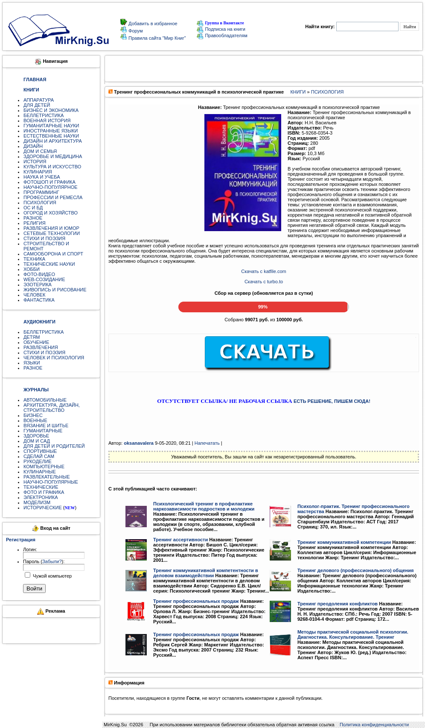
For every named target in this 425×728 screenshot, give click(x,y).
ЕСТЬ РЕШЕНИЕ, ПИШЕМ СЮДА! (332, 401)
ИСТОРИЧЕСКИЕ (42, 507)
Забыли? (52, 561)
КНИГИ (298, 91)
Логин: (30, 549)
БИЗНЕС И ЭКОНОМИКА (51, 110)
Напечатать (207, 443)
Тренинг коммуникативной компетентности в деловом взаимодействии (205, 573)
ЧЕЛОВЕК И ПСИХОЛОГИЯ (53, 357)
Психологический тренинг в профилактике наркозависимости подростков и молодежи (203, 506)
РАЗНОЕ (32, 217)
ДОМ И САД (36, 440)
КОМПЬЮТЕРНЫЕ (43, 466)
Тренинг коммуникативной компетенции (344, 542)
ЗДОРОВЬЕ (36, 435)
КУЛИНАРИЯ (37, 171)
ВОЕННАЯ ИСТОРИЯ (47, 120)
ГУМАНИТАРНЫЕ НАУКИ (51, 125)
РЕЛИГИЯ (34, 223)
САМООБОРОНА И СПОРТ (53, 253)
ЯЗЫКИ (31, 362)
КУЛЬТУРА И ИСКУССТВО (52, 166)
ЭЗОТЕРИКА (37, 284)
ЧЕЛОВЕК (34, 294)
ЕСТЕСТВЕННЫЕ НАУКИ (51, 135)
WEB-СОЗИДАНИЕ (44, 279)
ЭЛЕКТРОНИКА (40, 497)
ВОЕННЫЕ (35, 420)
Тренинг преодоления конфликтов (337, 603)
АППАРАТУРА (38, 100)
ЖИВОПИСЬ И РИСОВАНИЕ (55, 289)
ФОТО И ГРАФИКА (43, 492)
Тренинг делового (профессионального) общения (355, 570)
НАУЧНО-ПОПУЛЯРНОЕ (50, 187)
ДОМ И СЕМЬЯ (40, 151)
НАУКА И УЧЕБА (41, 176)
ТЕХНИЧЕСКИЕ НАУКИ (49, 264)
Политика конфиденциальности (374, 724)
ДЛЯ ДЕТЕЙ (36, 105)
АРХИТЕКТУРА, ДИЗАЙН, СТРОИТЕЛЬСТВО (51, 407)
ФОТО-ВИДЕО (39, 274)
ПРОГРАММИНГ (41, 192)
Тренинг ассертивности (180, 539)
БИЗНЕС (33, 415)
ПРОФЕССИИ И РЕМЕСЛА (52, 197)
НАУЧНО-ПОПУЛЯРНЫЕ (50, 481)
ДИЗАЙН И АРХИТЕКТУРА (52, 141)
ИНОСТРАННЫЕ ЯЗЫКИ (50, 130)
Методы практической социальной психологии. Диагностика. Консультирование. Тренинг (352, 634)
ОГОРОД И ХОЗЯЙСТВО (50, 212)
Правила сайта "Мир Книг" (156, 38)
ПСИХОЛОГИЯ (39, 202)
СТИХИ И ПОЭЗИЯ (44, 238)
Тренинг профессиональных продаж (196, 601)
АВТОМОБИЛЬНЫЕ (45, 399)
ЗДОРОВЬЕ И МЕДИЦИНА (52, 156)
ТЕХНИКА (34, 258)
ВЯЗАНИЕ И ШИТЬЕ (45, 425)
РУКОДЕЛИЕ (37, 461)
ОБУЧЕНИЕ (36, 342)
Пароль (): (43, 561)
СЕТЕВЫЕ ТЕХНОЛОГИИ (51, 233)
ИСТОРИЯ (34, 161)
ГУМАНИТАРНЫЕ (42, 430)
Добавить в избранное (152, 23)
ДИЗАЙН (33, 146)
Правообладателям (222, 35)
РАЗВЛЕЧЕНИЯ (40, 347)
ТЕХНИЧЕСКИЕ (40, 487)
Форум (135, 30)
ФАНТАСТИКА (39, 299)
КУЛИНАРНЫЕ (39, 471)
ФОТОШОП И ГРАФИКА (49, 182)
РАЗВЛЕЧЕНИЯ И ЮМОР (51, 228)
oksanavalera (139, 443)
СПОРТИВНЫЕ (40, 451)
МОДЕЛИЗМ (36, 502)
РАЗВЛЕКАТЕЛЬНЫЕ (46, 476)
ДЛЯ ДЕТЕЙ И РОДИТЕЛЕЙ (54, 446)
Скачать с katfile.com (263, 271)
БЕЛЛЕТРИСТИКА (43, 115)
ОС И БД (33, 207)
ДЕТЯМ (31, 337)
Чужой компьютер (52, 575)
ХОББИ (31, 269)
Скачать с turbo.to (264, 281)
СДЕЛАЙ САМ (38, 456)
